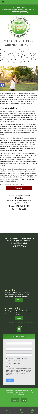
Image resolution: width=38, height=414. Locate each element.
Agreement (9, 366)
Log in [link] (24, 400)
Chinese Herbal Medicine (13, 361)
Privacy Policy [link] (20, 394)
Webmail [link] (15, 400)
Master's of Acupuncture (13, 363)
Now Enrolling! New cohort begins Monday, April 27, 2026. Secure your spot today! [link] (19, 9)
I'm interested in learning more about (17, 358)
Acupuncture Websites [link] (12, 390)
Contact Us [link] (19, 188)
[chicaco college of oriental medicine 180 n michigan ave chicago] (19, 268)
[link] (2, 85)
